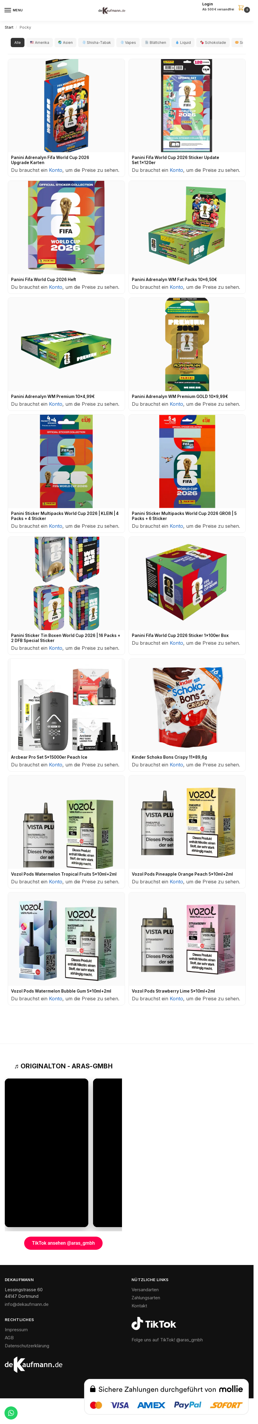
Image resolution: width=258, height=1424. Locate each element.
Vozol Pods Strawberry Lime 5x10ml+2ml (173, 991)
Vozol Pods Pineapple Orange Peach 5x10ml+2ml (182, 874)
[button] (225, 7)
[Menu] (13, 10)
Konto (55, 170)
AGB (9, 1337)
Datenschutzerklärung (27, 1346)
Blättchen (155, 42)
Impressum (16, 1329)
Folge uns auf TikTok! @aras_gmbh (167, 1340)
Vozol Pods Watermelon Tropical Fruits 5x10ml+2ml (64, 874)
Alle (17, 42)
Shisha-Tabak (96, 42)
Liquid (183, 42)
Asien (65, 42)
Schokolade (213, 42)
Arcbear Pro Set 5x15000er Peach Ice (49, 757)
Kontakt (139, 1306)
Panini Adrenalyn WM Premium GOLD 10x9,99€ (180, 396)
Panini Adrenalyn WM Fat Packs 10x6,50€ (174, 279)
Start (9, 27)
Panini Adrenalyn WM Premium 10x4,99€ (53, 396)
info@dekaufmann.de (27, 1304)
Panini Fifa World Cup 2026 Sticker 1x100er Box (180, 635)
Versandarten (145, 1289)
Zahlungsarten (146, 1297)
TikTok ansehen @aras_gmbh (63, 1243)
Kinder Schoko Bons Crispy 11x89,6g (169, 757)
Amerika (39, 42)
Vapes (128, 42)
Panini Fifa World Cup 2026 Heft (43, 279)
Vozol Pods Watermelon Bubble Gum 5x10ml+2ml (61, 991)
